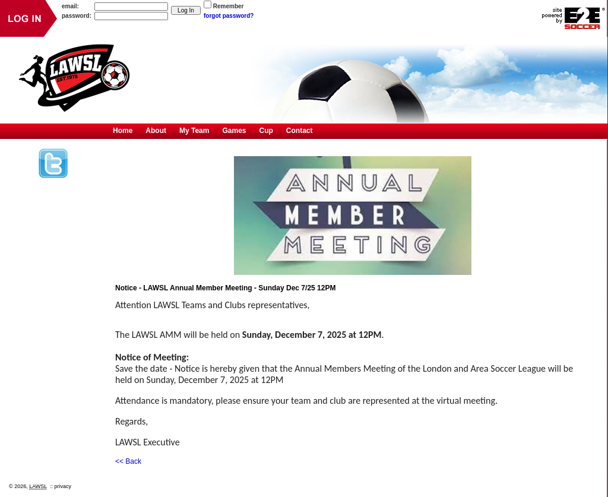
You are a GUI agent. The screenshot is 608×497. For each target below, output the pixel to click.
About (155, 130)
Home (122, 130)
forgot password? (229, 15)
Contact (299, 130)
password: (76, 15)
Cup (266, 130)
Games (234, 130)
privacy (63, 486)
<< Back (128, 461)
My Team (194, 130)
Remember (228, 6)
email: (70, 6)
